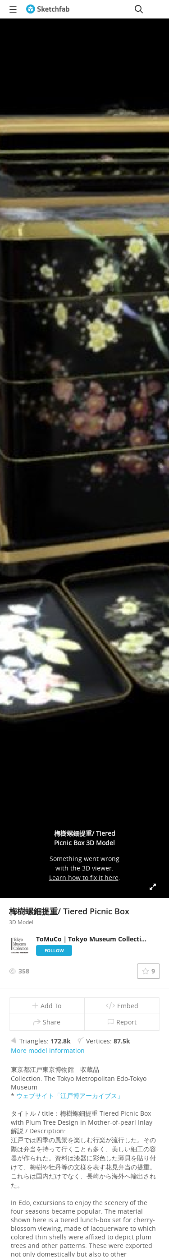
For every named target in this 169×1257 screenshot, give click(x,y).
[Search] (139, 9)
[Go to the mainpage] (47, 9)
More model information (48, 1050)
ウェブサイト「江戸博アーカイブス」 (69, 1095)
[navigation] (13, 9)
